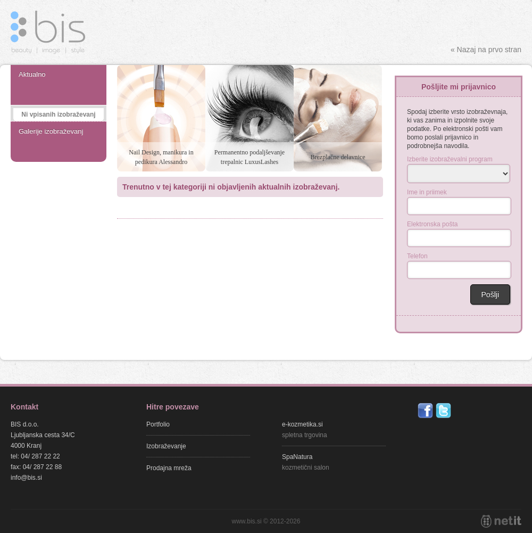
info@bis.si (26, 477)
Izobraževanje (166, 446)
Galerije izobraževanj (51, 131)
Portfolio (158, 424)
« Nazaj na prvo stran (486, 49)
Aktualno (32, 74)
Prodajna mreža (169, 468)
